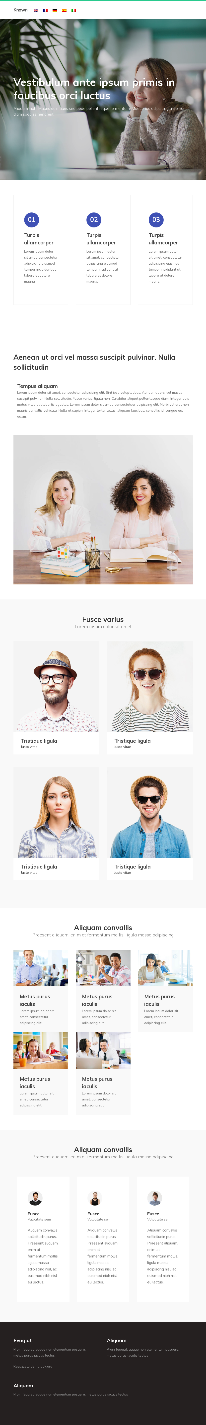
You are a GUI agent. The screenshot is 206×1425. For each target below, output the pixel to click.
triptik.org (44, 1366)
